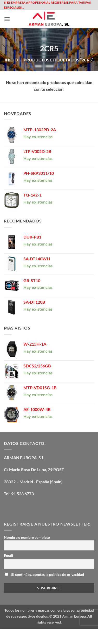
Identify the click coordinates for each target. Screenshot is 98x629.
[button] (7, 19)
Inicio (11, 59)
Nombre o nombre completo (27, 537)
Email (8, 555)
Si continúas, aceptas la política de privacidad (44, 574)
